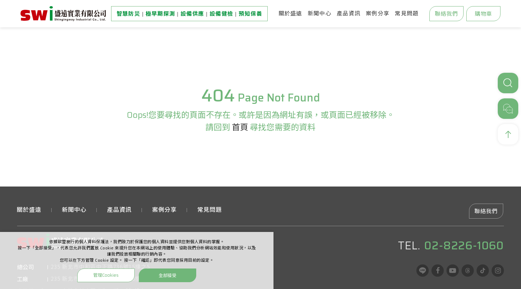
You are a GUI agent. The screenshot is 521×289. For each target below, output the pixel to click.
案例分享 (377, 13)
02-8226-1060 (464, 245)
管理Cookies (106, 275)
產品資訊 (348, 13)
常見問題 (406, 13)
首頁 (240, 127)
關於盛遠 (290, 13)
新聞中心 (319, 13)
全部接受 (167, 275)
